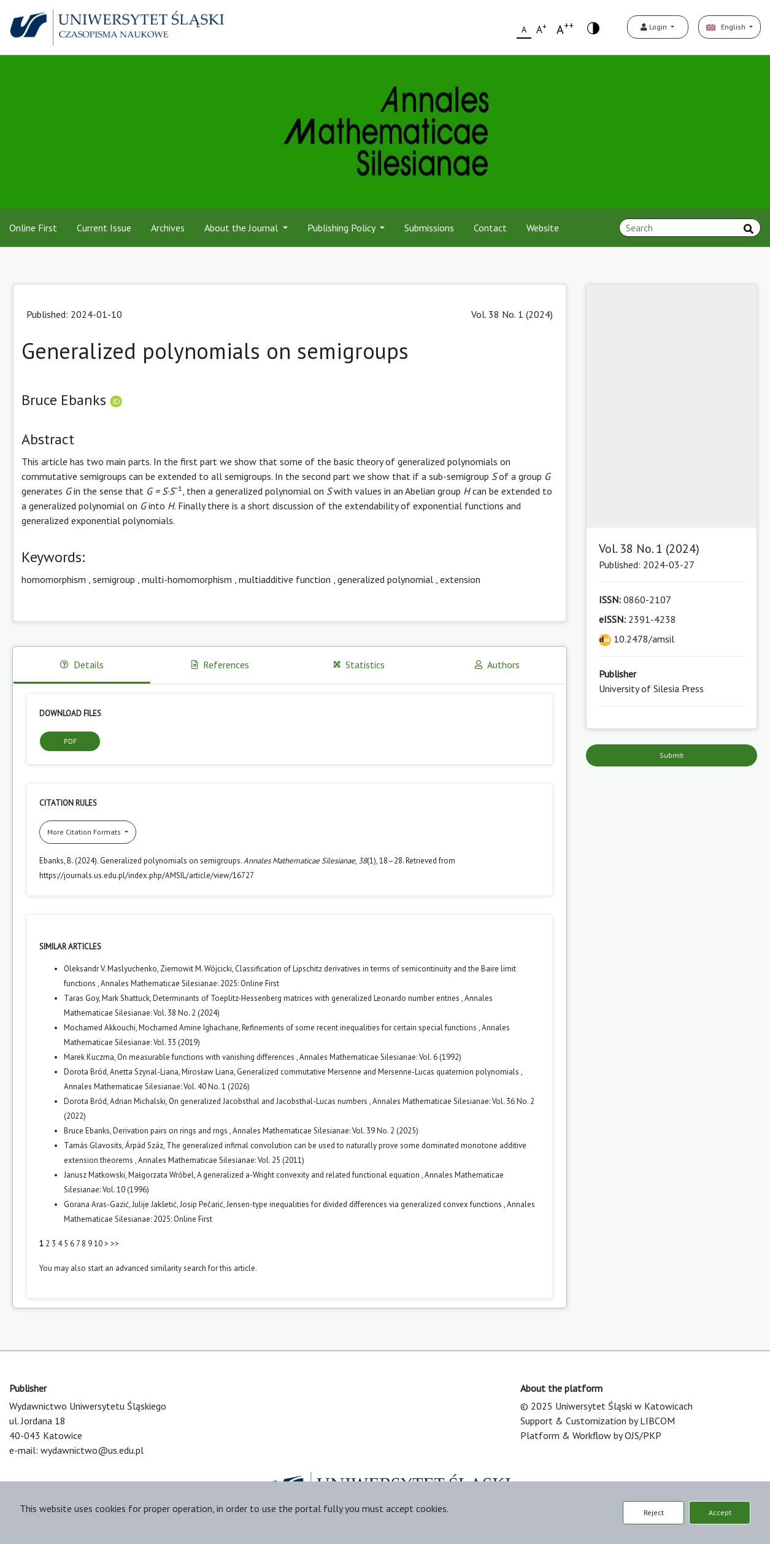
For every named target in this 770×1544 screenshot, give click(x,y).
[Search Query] (690, 227)
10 (98, 1243)
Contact (490, 228)
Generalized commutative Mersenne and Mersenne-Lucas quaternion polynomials (379, 1072)
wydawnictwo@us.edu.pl (92, 1450)
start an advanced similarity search (147, 1268)
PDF (70, 741)
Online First (33, 228)
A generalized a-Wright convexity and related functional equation (309, 1175)
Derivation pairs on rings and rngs (171, 1130)
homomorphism (53, 579)
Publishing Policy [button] (342, 228)
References (220, 664)
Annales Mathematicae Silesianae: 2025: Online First (190, 983)
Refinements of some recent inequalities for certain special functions (360, 1027)
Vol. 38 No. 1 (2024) (512, 314)
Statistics (359, 664)
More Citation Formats (85, 831)
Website (542, 228)
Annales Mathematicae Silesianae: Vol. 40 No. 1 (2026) (157, 1086)
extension (460, 579)
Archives (168, 228)
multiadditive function (285, 579)
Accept (720, 1512)
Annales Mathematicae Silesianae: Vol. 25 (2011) (221, 1160)
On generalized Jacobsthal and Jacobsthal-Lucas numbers (269, 1101)
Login (655, 26)
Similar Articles (70, 946)
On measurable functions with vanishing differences (206, 1057)
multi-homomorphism (187, 579)
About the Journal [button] (242, 228)
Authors (497, 664)
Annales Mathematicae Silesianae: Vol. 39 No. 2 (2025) (325, 1130)
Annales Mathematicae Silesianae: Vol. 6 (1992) (380, 1057)
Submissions (429, 228)
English (726, 26)
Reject (654, 1512)
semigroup (114, 579)
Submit (671, 755)
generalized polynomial (385, 579)
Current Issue (104, 228)
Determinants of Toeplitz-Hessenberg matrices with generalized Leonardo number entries (307, 998)
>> (114, 1243)
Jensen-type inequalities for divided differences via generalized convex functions (365, 1204)
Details (82, 664)
